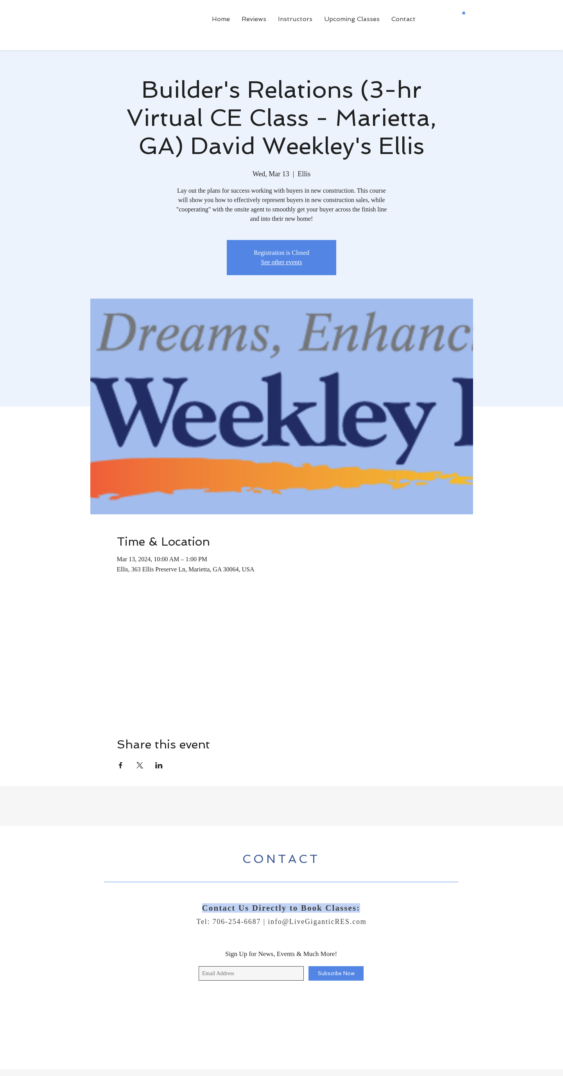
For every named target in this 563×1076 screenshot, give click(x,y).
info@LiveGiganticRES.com (317, 922)
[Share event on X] (139, 765)
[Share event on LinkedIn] (159, 765)
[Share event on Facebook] (120, 765)
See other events (281, 262)
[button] (463, 12)
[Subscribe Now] (336, 973)
